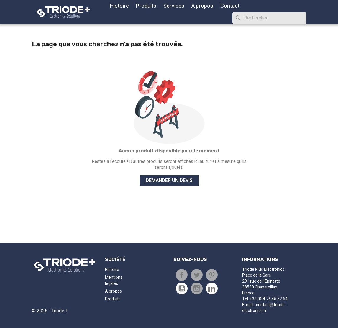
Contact (229, 6)
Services (173, 6)
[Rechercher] (269, 18)
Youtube (182, 288)
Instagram (197, 288)
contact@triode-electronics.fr (264, 308)
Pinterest (212, 275)
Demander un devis (169, 180)
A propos (202, 6)
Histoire (119, 6)
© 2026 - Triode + (50, 311)
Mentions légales (113, 280)
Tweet (197, 275)
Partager (182, 275)
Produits (146, 6)
